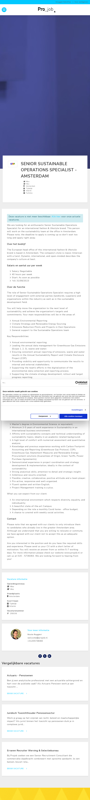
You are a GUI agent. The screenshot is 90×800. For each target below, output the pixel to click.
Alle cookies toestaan (73, 416)
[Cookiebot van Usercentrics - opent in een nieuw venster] (77, 383)
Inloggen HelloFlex (63, 2)
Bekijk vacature (17, 693)
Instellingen (77, 410)
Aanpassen (45, 416)
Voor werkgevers (81, 2)
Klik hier (56, 216)
